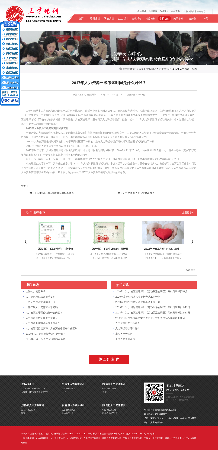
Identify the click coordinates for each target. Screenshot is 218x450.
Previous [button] (25, 241)
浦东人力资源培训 (173, 438)
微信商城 (141, 11)
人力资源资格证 (57, 438)
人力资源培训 (42, 438)
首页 (81, 18)
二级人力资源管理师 (132, 438)
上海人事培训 (27, 438)
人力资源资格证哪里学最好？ (42, 317)
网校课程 (109, 18)
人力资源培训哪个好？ (127, 328)
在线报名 (137, 18)
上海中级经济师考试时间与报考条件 (54, 193)
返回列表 (109, 359)
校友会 (192, 18)
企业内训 (123, 18)
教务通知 (164, 11)
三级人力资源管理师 (153, 438)
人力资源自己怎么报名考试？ (139, 193)
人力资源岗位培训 (92, 438)
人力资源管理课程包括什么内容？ (44, 312)
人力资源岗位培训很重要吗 (40, 296)
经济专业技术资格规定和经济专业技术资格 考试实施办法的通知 (150, 317)
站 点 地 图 (149, 433)
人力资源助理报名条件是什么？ (43, 323)
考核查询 (175, 11)
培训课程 (95, 18)
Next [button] (192, 241)
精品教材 (150, 18)
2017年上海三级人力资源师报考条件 (46, 339)
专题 (206, 18)
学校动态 (164, 18)
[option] (55, 242)
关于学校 (178, 18)
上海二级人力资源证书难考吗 (42, 307)
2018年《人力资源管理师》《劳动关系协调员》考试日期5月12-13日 (152, 312)
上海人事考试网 (124, 333)
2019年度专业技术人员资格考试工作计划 (137, 302)
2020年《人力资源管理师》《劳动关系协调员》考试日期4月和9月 (151, 291)
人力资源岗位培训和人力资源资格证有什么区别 (51, 328)
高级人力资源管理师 (111, 438)
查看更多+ (187, 212)
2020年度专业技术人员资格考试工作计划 (137, 296)
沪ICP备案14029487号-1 (132, 433)
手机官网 (153, 11)
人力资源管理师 (74, 438)
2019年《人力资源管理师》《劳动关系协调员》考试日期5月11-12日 (152, 307)
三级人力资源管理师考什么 (40, 302)
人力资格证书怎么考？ (127, 323)
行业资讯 (164, 68)
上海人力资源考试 (35, 291)
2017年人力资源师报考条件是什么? (45, 333)
